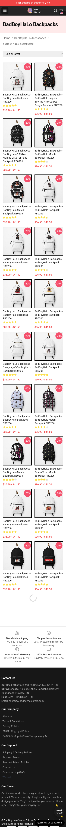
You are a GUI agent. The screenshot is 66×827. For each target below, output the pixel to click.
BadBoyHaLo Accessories (30, 38)
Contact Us (8, 767)
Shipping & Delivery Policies (17, 752)
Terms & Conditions (13, 721)
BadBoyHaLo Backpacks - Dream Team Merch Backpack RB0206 (48, 472)
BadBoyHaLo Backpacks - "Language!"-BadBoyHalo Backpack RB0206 (17, 367)
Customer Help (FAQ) (14, 772)
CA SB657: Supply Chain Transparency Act (25, 736)
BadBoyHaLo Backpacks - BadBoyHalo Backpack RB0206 (17, 98)
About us (7, 716)
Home (6, 38)
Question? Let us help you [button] (49, 823)
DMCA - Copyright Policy (15, 731)
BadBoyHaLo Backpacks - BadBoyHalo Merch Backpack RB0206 (48, 154)
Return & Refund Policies (15, 762)
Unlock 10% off (59, 811)
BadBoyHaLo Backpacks (18, 43)
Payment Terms (11, 757)
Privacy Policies (10, 726)
